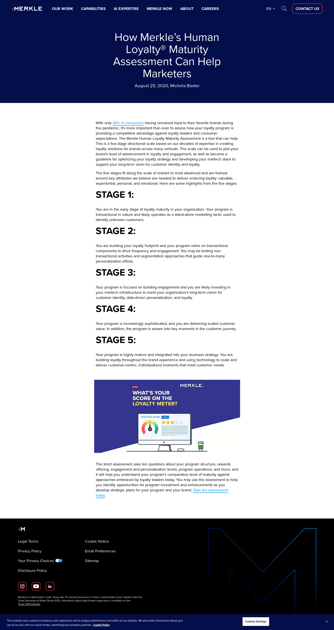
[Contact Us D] (307, 8)
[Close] (327, 621)
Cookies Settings (255, 621)
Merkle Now (159, 8)
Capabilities (93, 8)
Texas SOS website (29, 604)
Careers (210, 8)
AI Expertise (126, 8)
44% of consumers (128, 123)
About (186, 8)
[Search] (284, 8)
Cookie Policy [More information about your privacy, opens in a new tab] (101, 625)
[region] (167, 622)
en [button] (268, 8)
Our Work (62, 8)
